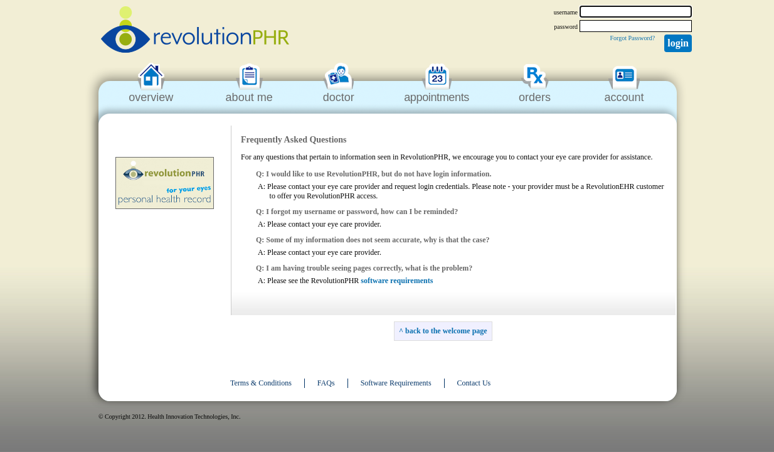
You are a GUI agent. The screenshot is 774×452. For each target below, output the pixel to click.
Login (678, 43)
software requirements (397, 280)
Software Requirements (396, 383)
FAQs (326, 383)
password (566, 26)
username (566, 12)
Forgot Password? (632, 38)
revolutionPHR (195, 31)
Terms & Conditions (261, 383)
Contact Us (474, 383)
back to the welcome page (446, 330)
